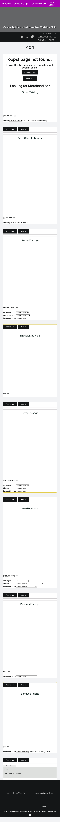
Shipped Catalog (40, 121)
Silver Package (30, 413)
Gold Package (30, 508)
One (23, 223)
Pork (40, 752)
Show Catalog (30, 92)
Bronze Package (30, 240)
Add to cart (10, 129)
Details (23, 129)
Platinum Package (30, 604)
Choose (6, 121)
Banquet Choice (9, 318)
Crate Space (8, 315)
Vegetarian (46, 752)
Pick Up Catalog (28, 121)
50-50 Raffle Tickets (30, 138)
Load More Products (10, 766)
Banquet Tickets (30, 693)
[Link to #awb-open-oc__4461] (30, 815)
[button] (27, 36)
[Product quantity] (30, 124)
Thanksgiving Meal (30, 335)
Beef (37, 752)
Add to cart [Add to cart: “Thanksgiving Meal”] (10, 404)
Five (26, 223)
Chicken (32, 752)
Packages (7, 312)
